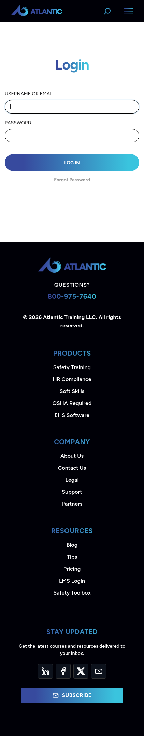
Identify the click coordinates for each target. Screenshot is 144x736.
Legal (72, 480)
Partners (72, 503)
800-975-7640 (71, 296)
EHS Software (72, 415)
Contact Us (72, 468)
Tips (72, 557)
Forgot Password (72, 179)
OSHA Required (72, 403)
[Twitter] (80, 671)
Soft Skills (72, 391)
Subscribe (72, 695)
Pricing (72, 569)
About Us (72, 456)
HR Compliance (72, 379)
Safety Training (72, 367)
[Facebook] (63, 671)
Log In (72, 162)
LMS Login (72, 580)
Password (18, 123)
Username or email (29, 94)
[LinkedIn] (45, 671)
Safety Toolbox (71, 592)
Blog (72, 545)
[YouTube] (98, 671)
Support (72, 492)
